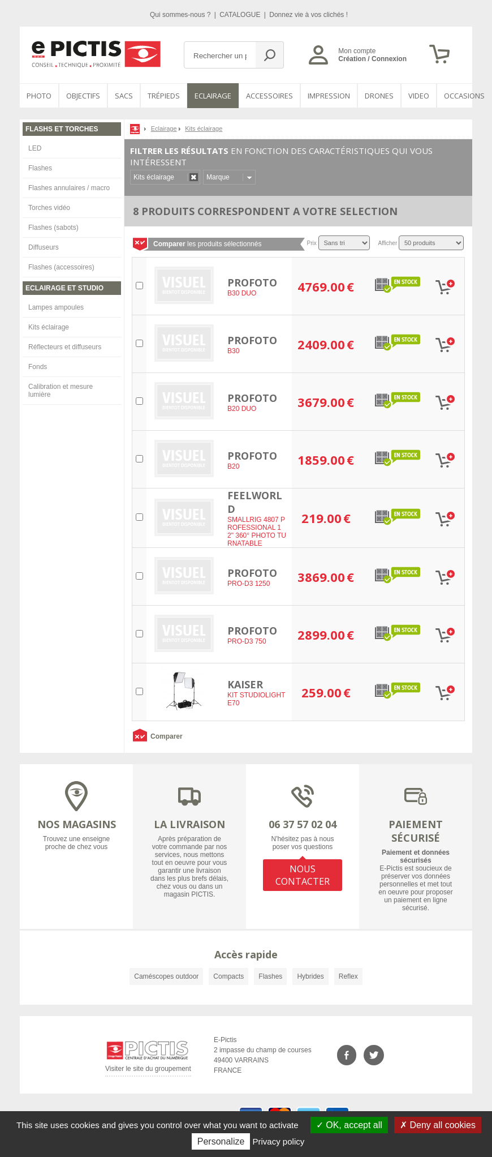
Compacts (228, 976)
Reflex (348, 976)
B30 (233, 351)
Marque (218, 177)
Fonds (37, 367)
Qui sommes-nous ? (181, 15)
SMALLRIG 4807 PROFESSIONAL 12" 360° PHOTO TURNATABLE (256, 531)
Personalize (221, 1141)
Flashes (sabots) (53, 228)
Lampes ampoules (56, 307)
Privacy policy (279, 1141)
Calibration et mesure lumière (60, 390)
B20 (233, 466)
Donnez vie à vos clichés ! (308, 15)
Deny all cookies (438, 1125)
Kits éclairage (48, 327)
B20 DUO (241, 409)
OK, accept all (349, 1125)
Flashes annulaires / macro (69, 188)
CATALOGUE (240, 15)
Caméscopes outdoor (166, 976)
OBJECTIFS (83, 96)
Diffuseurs (43, 247)
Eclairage (213, 96)
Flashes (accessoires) (61, 267)
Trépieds (164, 96)
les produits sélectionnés (207, 244)
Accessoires (269, 96)
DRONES (379, 96)
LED (34, 148)
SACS (124, 96)
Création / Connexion (372, 59)
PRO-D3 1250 (248, 584)
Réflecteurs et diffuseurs (64, 347)
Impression (329, 96)
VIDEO (418, 96)
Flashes (40, 168)
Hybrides (310, 976)
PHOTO (39, 96)
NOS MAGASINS (76, 824)
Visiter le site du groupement (148, 1071)
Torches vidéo (49, 208)
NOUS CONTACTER (302, 875)
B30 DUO (241, 293)
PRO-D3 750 (246, 641)
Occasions (464, 96)
